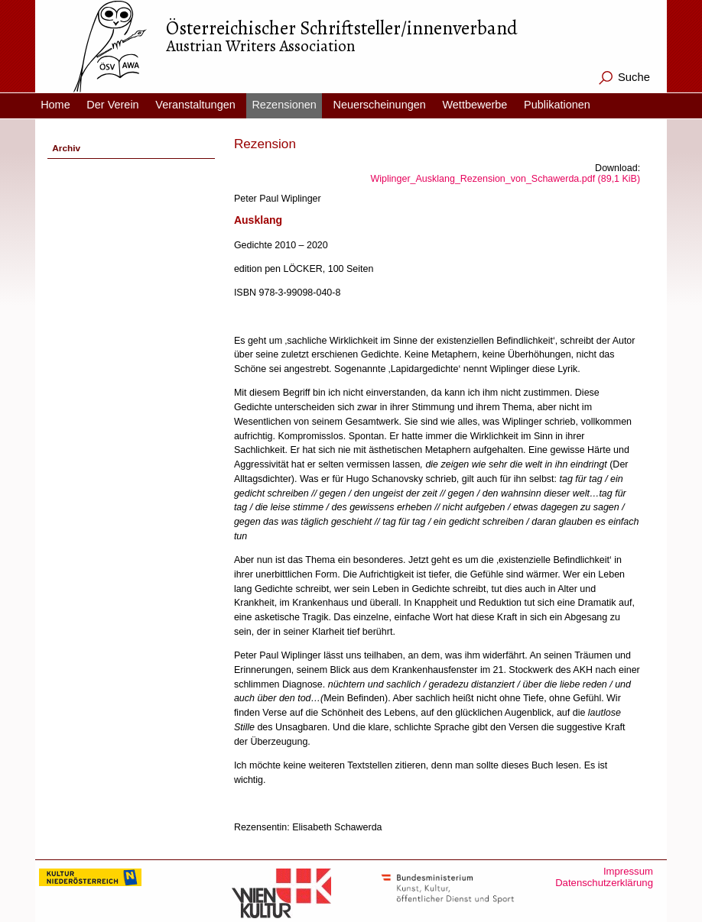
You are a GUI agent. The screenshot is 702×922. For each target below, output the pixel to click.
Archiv (66, 148)
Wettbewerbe (474, 105)
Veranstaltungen (195, 105)
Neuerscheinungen (379, 105)
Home (55, 105)
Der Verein (112, 105)
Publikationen (557, 105)
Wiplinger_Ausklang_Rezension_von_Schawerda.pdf (506, 178)
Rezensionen (284, 105)
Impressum (628, 871)
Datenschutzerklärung (604, 882)
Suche (634, 77)
